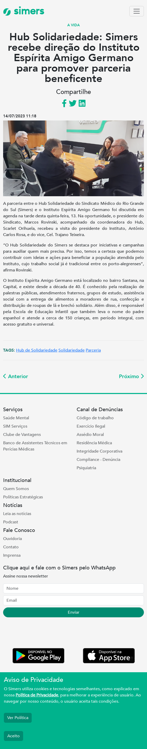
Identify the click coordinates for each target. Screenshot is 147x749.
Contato (11, 547)
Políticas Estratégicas (23, 497)
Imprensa (12, 555)
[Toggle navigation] (136, 11)
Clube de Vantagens (22, 434)
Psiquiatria (86, 468)
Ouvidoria (12, 539)
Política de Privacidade (37, 695)
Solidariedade (71, 350)
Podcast (10, 522)
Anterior (15, 376)
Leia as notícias (17, 514)
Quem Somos (16, 489)
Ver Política (17, 718)
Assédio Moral (90, 434)
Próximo (131, 376)
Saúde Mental (16, 418)
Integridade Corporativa (99, 451)
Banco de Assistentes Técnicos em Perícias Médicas (35, 446)
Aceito (13, 736)
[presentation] (42, 634)
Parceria (93, 350)
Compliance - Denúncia (98, 459)
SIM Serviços (15, 426)
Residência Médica (94, 443)
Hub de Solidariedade (36, 350)
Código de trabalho (95, 418)
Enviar (73, 612)
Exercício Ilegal (91, 426)
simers (23, 11)
